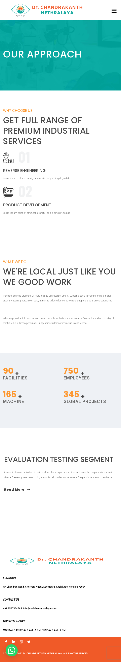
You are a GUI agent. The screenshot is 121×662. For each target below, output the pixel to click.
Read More (17, 489)
